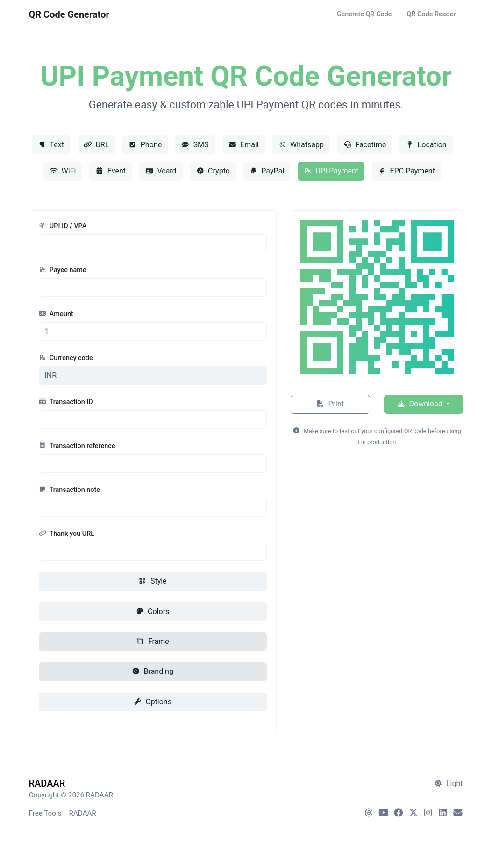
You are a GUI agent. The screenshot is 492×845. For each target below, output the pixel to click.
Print (330, 403)
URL (96, 144)
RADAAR (82, 813)
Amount (56, 314)
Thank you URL (67, 534)
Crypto (213, 170)
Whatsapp (301, 144)
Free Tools (45, 813)
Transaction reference (77, 446)
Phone (145, 144)
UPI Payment (331, 170)
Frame (152, 641)
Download (420, 403)
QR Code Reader (431, 14)
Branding (152, 671)
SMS (194, 144)
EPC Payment (406, 170)
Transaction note (69, 490)
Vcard (161, 170)
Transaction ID (66, 402)
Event (110, 170)
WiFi (63, 170)
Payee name (62, 270)
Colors (153, 611)
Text (51, 144)
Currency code (66, 358)
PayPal (267, 170)
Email (243, 144)
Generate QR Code (364, 14)
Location (426, 144)
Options (152, 701)
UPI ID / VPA (63, 226)
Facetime (364, 144)
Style (152, 581)
